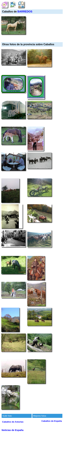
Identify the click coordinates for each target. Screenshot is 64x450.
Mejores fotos (39, 416)
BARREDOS (24, 11)
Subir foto (7, 416)
